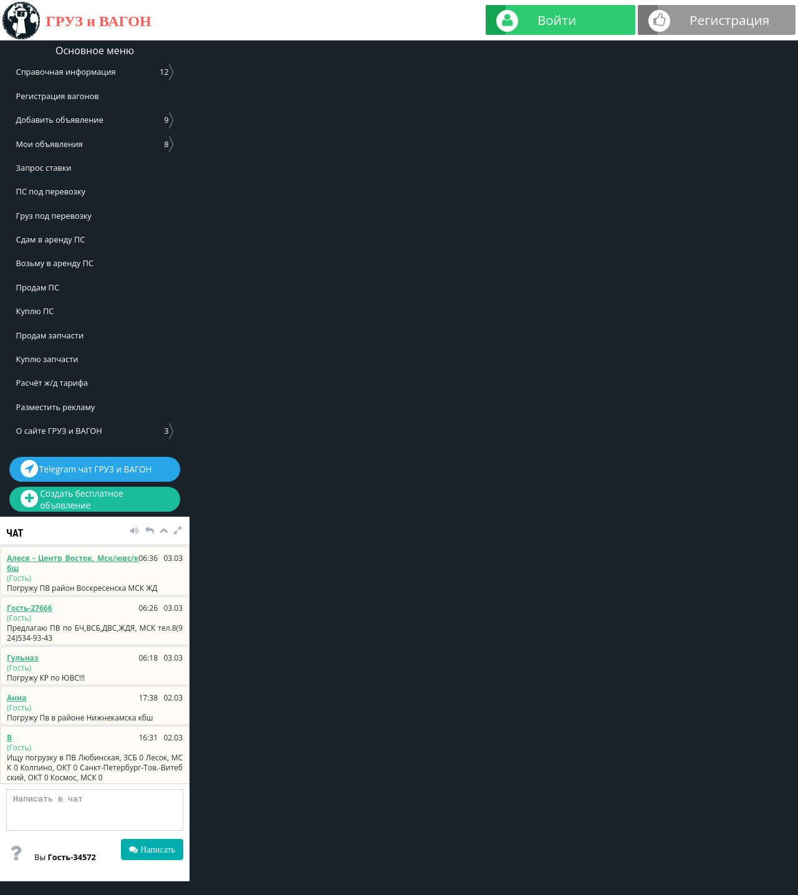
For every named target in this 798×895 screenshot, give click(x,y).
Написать (156, 849)
